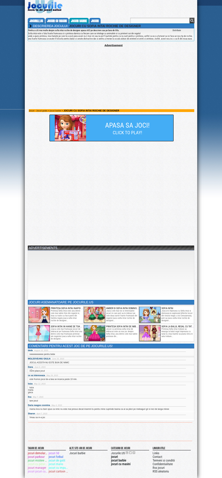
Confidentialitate (163, 464)
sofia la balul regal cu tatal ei (179, 326)
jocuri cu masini (57, 21)
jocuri (95, 21)
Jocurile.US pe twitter (130, 452)
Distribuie (177, 30)
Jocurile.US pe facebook (134, 452)
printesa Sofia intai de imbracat (124, 326)
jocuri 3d (54, 453)
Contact (157, 457)
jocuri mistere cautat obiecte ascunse (38, 460)
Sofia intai (167, 308)
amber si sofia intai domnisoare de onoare (130, 308)
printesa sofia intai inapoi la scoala (71, 308)
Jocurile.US (118, 453)
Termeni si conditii (164, 460)
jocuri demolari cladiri (38, 453)
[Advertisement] (111, 71)
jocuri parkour (36, 457)
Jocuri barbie (77, 453)
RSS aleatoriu (161, 471)
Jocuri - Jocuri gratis (38, 111)
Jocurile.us (36, 21)
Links (156, 453)
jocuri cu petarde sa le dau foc (38, 464)
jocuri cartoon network (59, 471)
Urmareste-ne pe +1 (127, 452)
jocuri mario (56, 464)
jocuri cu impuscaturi (59, 467)
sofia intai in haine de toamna (68, 326)
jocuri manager (37, 467)
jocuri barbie (79, 21)
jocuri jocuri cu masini (38, 471)
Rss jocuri (159, 467)
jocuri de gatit (57, 460)
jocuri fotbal (56, 457)
